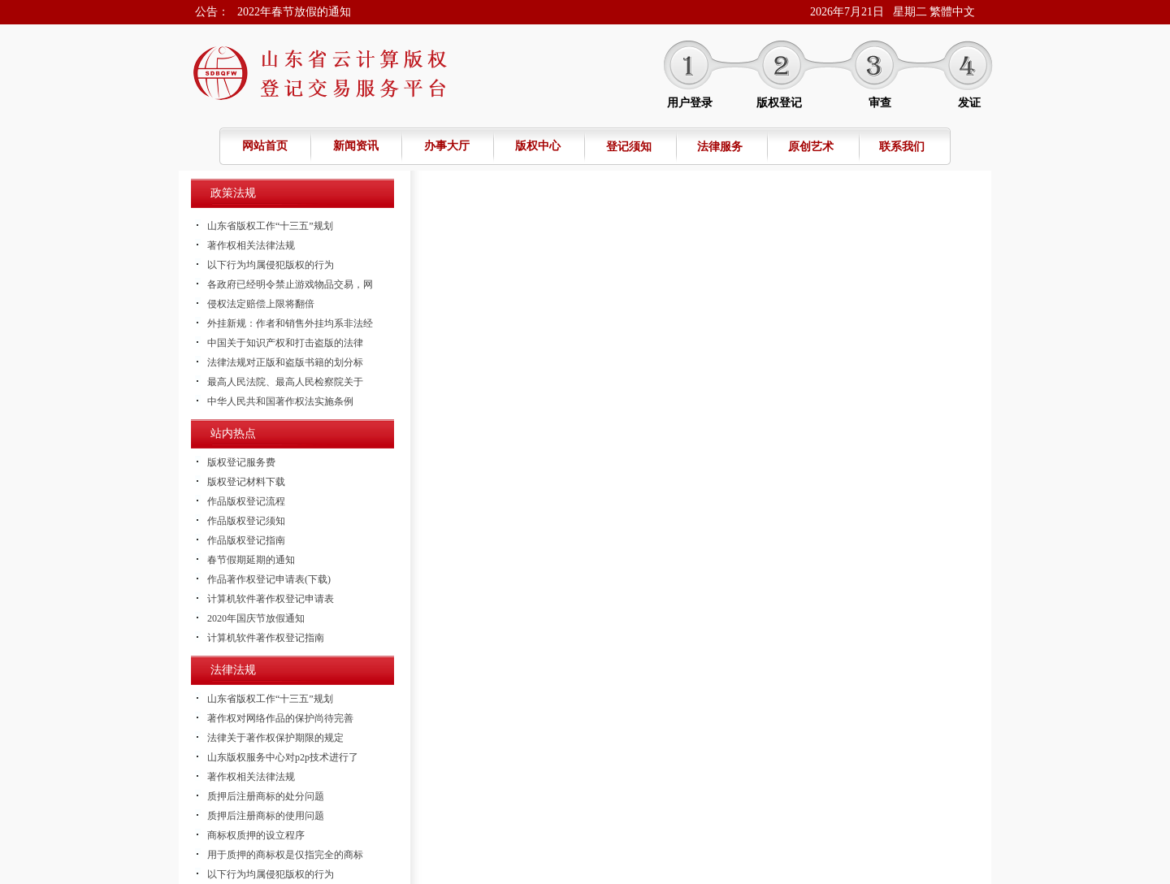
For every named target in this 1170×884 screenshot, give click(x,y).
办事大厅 (447, 146)
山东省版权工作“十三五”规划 (270, 226)
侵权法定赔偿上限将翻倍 (260, 304)
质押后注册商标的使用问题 (265, 815)
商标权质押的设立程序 (256, 835)
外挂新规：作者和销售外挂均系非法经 (290, 323)
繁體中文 (952, 12)
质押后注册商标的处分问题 (265, 796)
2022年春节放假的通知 (294, 12)
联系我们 (902, 147)
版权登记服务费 (241, 462)
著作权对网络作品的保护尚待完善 (280, 718)
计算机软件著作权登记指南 (265, 638)
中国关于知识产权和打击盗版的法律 (285, 343)
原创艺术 (811, 147)
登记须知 (629, 147)
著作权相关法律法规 (251, 245)
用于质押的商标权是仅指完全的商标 (285, 854)
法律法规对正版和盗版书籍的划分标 (285, 362)
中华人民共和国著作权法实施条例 (280, 401)
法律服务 (720, 147)
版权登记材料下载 (246, 482)
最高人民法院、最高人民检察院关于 (285, 382)
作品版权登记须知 (246, 520)
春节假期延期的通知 (251, 560)
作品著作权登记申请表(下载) (269, 579)
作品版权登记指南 (246, 540)
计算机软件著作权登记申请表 (270, 598)
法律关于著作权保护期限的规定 (275, 737)
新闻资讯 (356, 146)
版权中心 (538, 146)
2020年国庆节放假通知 (256, 618)
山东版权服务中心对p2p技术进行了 (282, 757)
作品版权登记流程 (246, 501)
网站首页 (265, 146)
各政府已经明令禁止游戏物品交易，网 (290, 284)
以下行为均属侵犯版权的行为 (270, 265)
